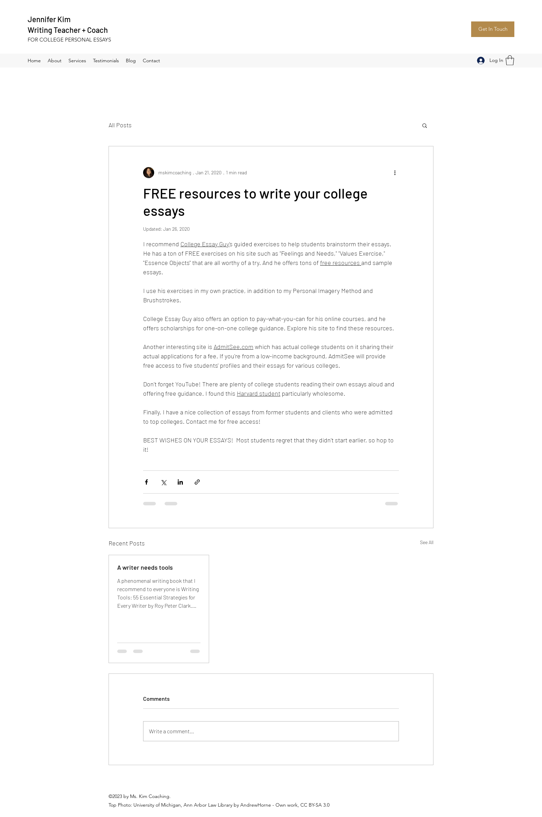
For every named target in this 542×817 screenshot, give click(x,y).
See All (426, 542)
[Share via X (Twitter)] (163, 482)
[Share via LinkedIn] (180, 482)
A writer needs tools (145, 567)
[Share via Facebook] (146, 482)
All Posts (120, 125)
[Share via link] (197, 482)
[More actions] (395, 172)
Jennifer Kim (49, 19)
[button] (510, 60)
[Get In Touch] (492, 29)
